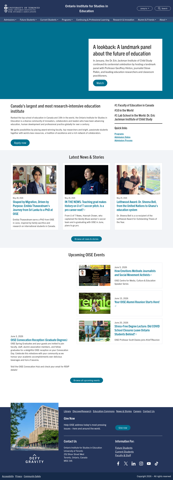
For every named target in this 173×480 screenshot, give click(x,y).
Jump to (143, 8)
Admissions (9, 19)
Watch (100, 83)
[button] (163, 8)
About (162, 19)
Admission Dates (122, 137)
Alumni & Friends (146, 19)
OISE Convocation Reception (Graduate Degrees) (39, 340)
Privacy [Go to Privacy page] (18, 476)
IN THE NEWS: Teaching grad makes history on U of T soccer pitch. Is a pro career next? (85, 206)
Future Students (27, 19)
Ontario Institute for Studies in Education (86, 8)
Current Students (48, 19)
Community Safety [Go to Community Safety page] (32, 476)
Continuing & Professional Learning (92, 19)
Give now (123, 427)
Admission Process (123, 140)
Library (67, 411)
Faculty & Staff (123, 455)
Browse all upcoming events (87, 380)
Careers (137, 411)
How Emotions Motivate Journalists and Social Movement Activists (135, 273)
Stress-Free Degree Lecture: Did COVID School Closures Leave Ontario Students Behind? (137, 330)
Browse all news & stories (86, 239)
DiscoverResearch (82, 411)
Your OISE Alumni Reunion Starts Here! (137, 303)
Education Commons (104, 411)
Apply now (20, 142)
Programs (66, 19)
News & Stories (124, 411)
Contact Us (149, 411)
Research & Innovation (123, 19)
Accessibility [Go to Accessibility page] (8, 476)
